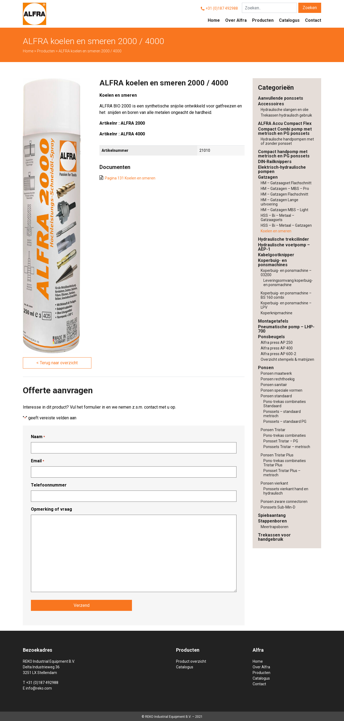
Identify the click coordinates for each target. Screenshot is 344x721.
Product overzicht (191, 660)
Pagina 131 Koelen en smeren (130, 178)
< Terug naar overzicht (57, 362)
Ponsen (266, 367)
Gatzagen (268, 177)
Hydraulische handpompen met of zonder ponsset (287, 141)
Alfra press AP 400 (277, 348)
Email (37, 461)
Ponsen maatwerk (276, 373)
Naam (38, 437)
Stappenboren (272, 521)
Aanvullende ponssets (280, 98)
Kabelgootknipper (276, 254)
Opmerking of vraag (51, 509)
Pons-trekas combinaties (284, 435)
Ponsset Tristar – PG (280, 441)
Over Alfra (236, 20)
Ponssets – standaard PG (284, 421)
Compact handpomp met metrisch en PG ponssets (284, 153)
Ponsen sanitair (274, 385)
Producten (263, 20)
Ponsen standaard (276, 396)
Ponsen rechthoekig (278, 379)
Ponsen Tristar (273, 430)
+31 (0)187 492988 (222, 8)
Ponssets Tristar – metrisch (286, 447)
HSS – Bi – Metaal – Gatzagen (286, 225)
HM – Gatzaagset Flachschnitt (286, 183)
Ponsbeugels (271, 336)
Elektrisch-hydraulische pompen (282, 169)
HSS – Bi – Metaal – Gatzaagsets (277, 217)
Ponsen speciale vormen (281, 390)
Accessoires (271, 103)
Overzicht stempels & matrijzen (287, 359)
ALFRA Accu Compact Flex (284, 123)
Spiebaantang (272, 515)
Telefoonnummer (49, 485)
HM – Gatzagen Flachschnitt (284, 194)
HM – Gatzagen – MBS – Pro (285, 188)
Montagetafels (273, 321)
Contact (313, 20)
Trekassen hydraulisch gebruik (286, 115)
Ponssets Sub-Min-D (278, 507)
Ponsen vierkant (274, 483)
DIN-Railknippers (275, 161)
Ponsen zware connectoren (284, 501)
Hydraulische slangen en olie (285, 109)
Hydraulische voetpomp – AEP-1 (284, 247)
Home (214, 20)
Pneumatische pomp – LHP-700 (286, 329)
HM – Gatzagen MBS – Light (284, 210)
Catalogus (289, 20)
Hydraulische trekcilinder (283, 239)
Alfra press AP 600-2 (278, 354)
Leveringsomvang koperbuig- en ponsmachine (288, 282)
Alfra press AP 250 (277, 342)
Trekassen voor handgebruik (274, 537)
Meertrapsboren (274, 527)
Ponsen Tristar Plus (277, 455)
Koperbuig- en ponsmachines (273, 262)
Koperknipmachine (276, 313)
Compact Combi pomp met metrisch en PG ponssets (285, 131)
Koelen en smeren (276, 231)
